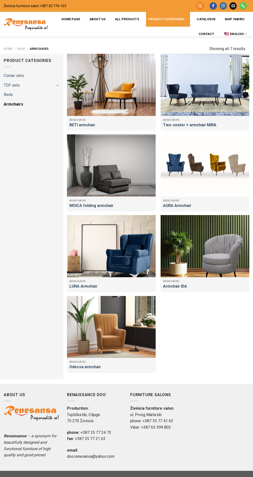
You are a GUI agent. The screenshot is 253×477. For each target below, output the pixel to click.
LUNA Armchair (83, 286)
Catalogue (206, 19)
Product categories (168, 19)
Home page (71, 19)
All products (127, 19)
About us (97, 19)
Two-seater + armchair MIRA (189, 125)
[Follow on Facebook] (213, 6)
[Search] (200, 6)
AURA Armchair (177, 205)
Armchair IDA (175, 286)
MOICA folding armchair (91, 205)
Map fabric (235, 19)
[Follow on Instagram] (223, 6)
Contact (206, 34)
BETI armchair (82, 125)
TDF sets (12, 85)
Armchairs (13, 104)
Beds (8, 94)
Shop (21, 49)
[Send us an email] (233, 6)
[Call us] (243, 6)
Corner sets (14, 75)
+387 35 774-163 (53, 6)
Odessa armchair (85, 367)
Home (8, 49)
